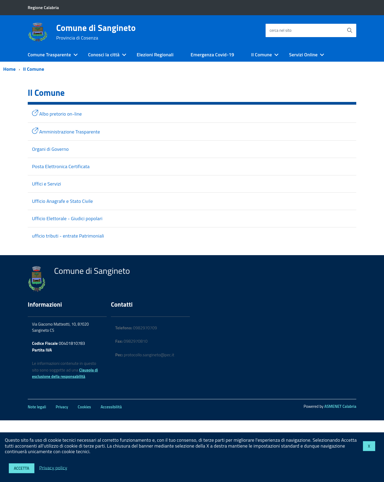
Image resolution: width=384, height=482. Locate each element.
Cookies (84, 407)
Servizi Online (303, 54)
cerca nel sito (280, 30)
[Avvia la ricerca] (349, 30)
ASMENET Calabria (340, 406)
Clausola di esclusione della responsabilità (65, 373)
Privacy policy (53, 467)
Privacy (62, 407)
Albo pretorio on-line (57, 113)
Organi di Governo (50, 149)
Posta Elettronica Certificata (61, 166)
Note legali (37, 407)
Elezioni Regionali (155, 54)
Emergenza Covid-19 (212, 54)
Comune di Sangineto (96, 32)
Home (9, 69)
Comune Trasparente (49, 54)
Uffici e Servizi (46, 183)
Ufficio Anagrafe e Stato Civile (62, 201)
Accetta (21, 468)
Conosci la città (103, 54)
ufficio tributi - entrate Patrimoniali (68, 235)
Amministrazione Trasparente (66, 131)
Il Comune (261, 54)
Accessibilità (111, 407)
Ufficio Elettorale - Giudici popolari (67, 218)
